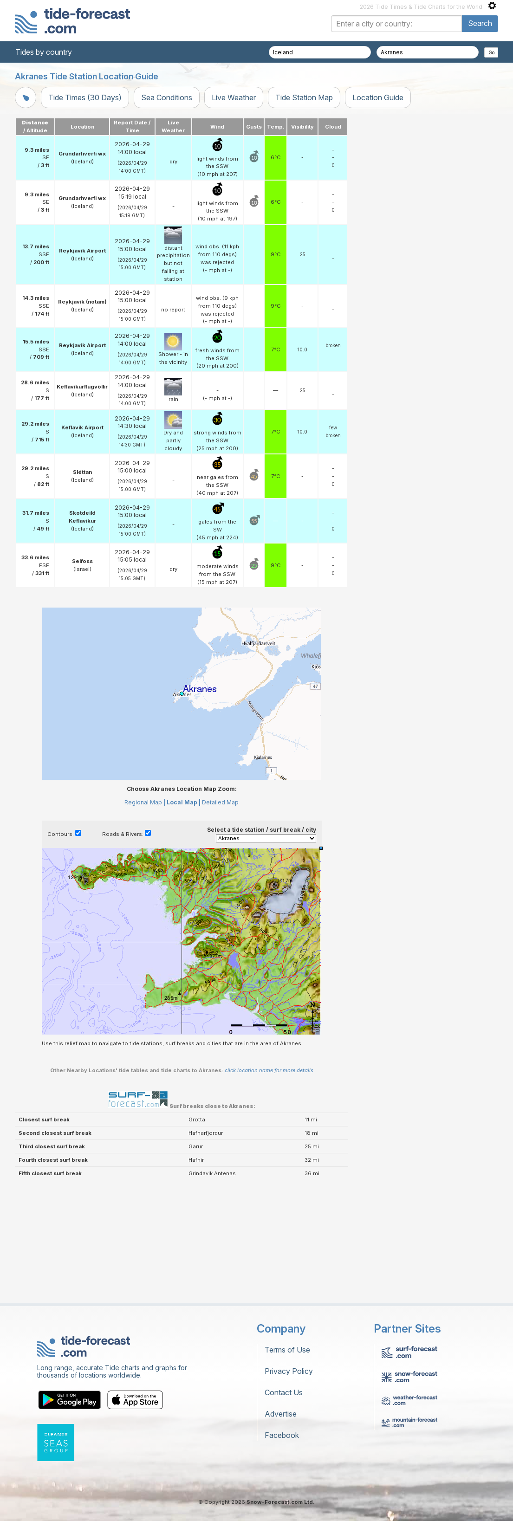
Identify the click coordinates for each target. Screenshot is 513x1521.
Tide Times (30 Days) (85, 97)
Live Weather (234, 97)
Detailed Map (220, 802)
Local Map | (184, 802)
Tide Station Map (304, 97)
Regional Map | (144, 802)
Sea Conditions (166, 97)
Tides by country (43, 52)
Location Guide (377, 97)
